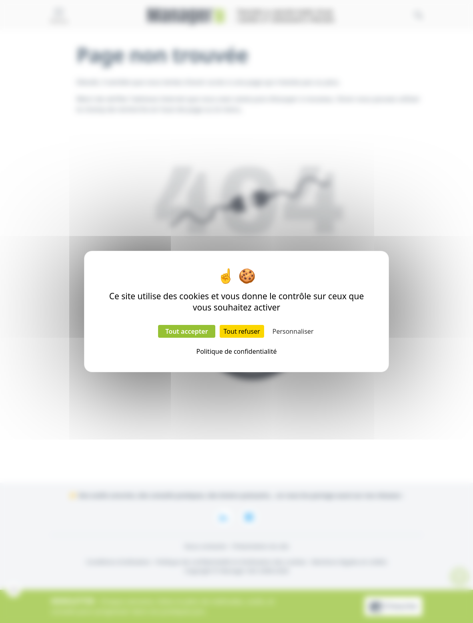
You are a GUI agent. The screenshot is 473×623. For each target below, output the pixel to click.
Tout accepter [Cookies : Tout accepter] (186, 331)
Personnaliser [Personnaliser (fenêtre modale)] (293, 331)
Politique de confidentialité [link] (236, 351)
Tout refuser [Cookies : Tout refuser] (242, 331)
